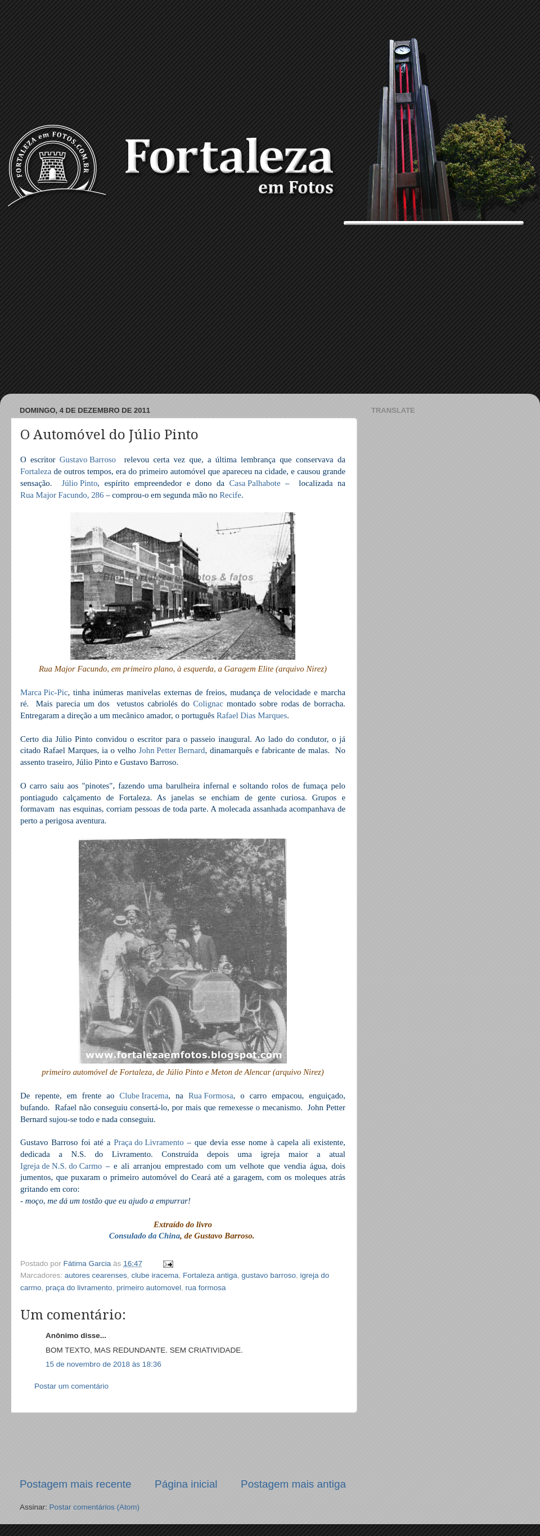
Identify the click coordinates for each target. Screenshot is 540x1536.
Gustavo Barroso (88, 460)
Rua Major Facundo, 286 (62, 495)
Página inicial (186, 1484)
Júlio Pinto (79, 484)
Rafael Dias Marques (252, 716)
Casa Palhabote (254, 484)
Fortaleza (35, 472)
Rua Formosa (210, 1096)
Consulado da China (144, 1236)
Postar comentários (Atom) (95, 1507)
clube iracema (154, 1275)
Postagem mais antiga (293, 1484)
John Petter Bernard (172, 751)
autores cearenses (96, 1275)
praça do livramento (79, 1287)
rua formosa (205, 1287)
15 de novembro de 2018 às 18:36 (103, 1364)
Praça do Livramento (148, 1143)
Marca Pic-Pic (44, 693)
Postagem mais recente (75, 1484)
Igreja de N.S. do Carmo (61, 1166)
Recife (230, 495)
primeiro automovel (148, 1287)
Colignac (208, 704)
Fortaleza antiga (210, 1275)
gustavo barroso (268, 1275)
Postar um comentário (71, 1386)
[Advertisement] (270, 309)
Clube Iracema (143, 1096)
